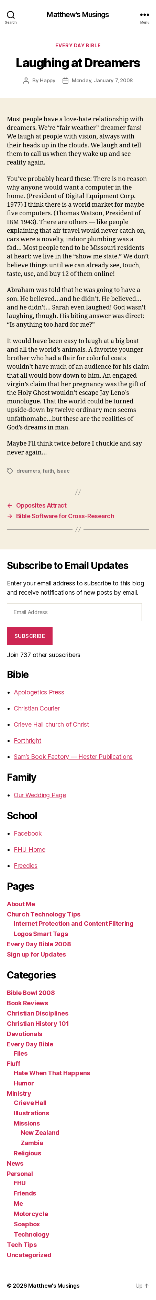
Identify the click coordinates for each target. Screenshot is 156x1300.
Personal (20, 1173)
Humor (24, 1083)
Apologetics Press (39, 692)
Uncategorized (29, 1255)
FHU (20, 1183)
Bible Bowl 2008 (31, 992)
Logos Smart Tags (41, 933)
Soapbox (27, 1224)
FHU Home (29, 849)
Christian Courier (36, 708)
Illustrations (31, 1113)
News (15, 1163)
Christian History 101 (38, 1023)
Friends (25, 1193)
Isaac (63, 470)
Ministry (19, 1093)
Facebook (28, 833)
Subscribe (29, 636)
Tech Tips (22, 1244)
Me (18, 1203)
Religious (27, 1153)
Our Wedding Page (40, 795)
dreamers (28, 470)
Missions (27, 1123)
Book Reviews (27, 1003)
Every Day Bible (78, 45)
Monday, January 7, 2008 (102, 80)
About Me (21, 904)
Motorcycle (31, 1213)
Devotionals (24, 1033)
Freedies (25, 865)
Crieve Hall (30, 1102)
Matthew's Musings (78, 14)
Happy (48, 80)
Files (20, 1053)
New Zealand (40, 1132)
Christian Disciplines (37, 1013)
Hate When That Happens (52, 1073)
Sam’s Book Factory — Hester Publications (73, 756)
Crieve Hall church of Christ (51, 724)
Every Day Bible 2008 (39, 944)
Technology (31, 1234)
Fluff (13, 1063)
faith (48, 470)
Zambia (32, 1142)
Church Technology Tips (43, 914)
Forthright (27, 740)
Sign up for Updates (36, 954)
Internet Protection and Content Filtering (74, 923)
